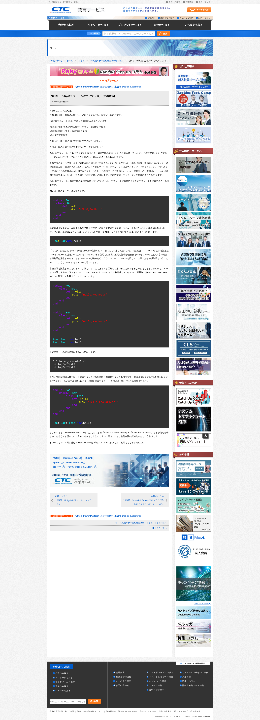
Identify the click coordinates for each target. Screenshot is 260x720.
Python (78, 86)
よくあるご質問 (186, 18)
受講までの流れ (167, 18)
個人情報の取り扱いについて (91, 711)
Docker (125, 86)
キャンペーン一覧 (201, 603)
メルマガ (186, 677)
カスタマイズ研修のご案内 (195, 673)
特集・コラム (188, 681)
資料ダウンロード (158, 690)
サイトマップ (204, 2)
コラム (82, 61)
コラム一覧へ (160, 528)
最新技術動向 (106, 86)
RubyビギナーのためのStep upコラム (107, 61)
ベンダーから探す (64, 678)
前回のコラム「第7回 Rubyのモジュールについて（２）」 (73, 500)
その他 (80, 467)
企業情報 (189, 2)
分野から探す (61, 673)
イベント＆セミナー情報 (161, 677)
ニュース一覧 (155, 685)
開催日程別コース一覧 (193, 685)
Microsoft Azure (71, 458)
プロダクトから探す (65, 682)
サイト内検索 (174, 2)
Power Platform (91, 86)
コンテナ (57, 467)
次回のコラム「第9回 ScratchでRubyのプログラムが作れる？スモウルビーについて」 (143, 500)
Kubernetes (135, 86)
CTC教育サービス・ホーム (61, 61)
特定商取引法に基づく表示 (63, 711)
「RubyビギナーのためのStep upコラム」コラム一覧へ (142, 523)
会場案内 (151, 18)
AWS (55, 458)
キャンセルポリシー (128, 711)
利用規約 (112, 711)
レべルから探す (63, 691)
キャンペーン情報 (158, 681)
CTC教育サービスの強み (161, 673)
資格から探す (61, 686)
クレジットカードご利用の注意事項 (156, 711)
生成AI (117, 86)
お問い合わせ (204, 18)
